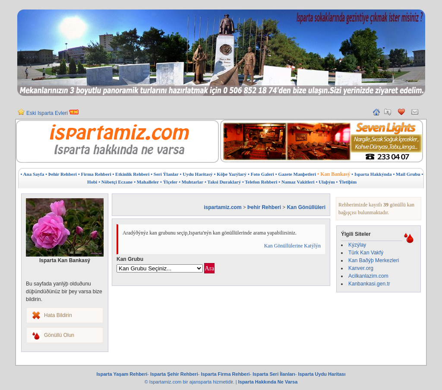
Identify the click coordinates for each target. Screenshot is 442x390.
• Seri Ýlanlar (164, 174)
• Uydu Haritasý (196, 174)
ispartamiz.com (222, 207)
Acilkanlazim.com (368, 276)
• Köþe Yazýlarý (230, 174)
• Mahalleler (146, 181)
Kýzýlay (357, 245)
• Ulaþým (325, 181)
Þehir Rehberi (264, 207)
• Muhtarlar (191, 181)
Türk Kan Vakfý (365, 253)
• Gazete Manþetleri (295, 174)
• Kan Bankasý (333, 174)
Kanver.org (360, 268)
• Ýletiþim (346, 181)
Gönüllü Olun (59, 335)
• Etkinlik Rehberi (130, 174)
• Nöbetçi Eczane (115, 181)
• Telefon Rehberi (259, 181)
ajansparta (201, 381)
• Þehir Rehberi (61, 174)
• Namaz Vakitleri (296, 181)
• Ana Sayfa (32, 174)
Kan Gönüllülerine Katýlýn (292, 246)
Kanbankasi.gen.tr (369, 284)
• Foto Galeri (261, 174)
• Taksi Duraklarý (223, 181)
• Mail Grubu (406, 174)
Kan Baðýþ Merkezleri (373, 260)
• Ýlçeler (168, 181)
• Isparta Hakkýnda (371, 174)
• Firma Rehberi (94, 174)
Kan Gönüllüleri (306, 207)
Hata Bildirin (58, 315)
